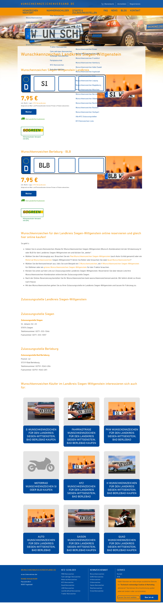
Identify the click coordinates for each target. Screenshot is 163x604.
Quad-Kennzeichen (67, 582)
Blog (125, 10)
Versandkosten (122, 576)
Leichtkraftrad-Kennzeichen (70, 587)
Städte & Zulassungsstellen (87, 10)
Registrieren (135, 4)
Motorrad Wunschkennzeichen (38, 256)
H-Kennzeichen (95, 576)
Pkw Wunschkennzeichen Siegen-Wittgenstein (90, 253)
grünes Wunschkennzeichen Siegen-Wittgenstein (65, 264)
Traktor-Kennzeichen (68, 590)
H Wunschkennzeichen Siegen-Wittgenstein (120, 260)
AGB (118, 573)
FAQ (107, 10)
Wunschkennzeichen (97, 570)
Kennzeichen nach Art (34, 10)
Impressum (109, 601)
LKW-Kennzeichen (67, 585)
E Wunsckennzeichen (88, 260)
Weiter (28, 108)
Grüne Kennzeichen (96, 587)
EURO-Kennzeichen (96, 573)
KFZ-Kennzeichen (67, 579)
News (116, 10)
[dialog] (138, 590)
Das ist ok (149, 597)
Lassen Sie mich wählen (127, 597)
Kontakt (136, 10)
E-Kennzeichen (95, 579)
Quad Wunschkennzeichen (118, 256)
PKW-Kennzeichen (67, 570)
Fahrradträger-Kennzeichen (70, 573)
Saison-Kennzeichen (97, 582)
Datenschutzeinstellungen (92, 601)
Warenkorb (107, 4)
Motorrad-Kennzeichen (69, 576)
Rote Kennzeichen (96, 585)
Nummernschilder (58, 10)
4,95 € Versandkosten (39, 100)
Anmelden (121, 4)
